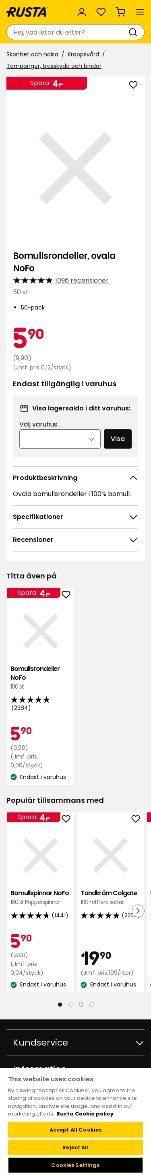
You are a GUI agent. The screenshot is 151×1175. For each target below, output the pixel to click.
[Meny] (139, 12)
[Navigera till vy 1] (60, 1005)
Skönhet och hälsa (32, 54)
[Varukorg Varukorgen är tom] (120, 12)
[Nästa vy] (138, 910)
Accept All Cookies (75, 1130)
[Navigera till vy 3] (81, 1005)
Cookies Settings (75, 1165)
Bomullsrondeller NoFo (40, 677)
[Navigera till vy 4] (91, 1005)
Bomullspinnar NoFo (40, 898)
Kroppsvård (83, 54)
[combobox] (67, 32)
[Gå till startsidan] (27, 12)
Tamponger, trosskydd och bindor (53, 66)
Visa (118, 438)
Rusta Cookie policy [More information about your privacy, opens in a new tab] (85, 1114)
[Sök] (134, 32)
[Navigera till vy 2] (70, 1005)
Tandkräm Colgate (111, 898)
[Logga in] (81, 12)
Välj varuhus (38, 424)
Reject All (75, 1147)
